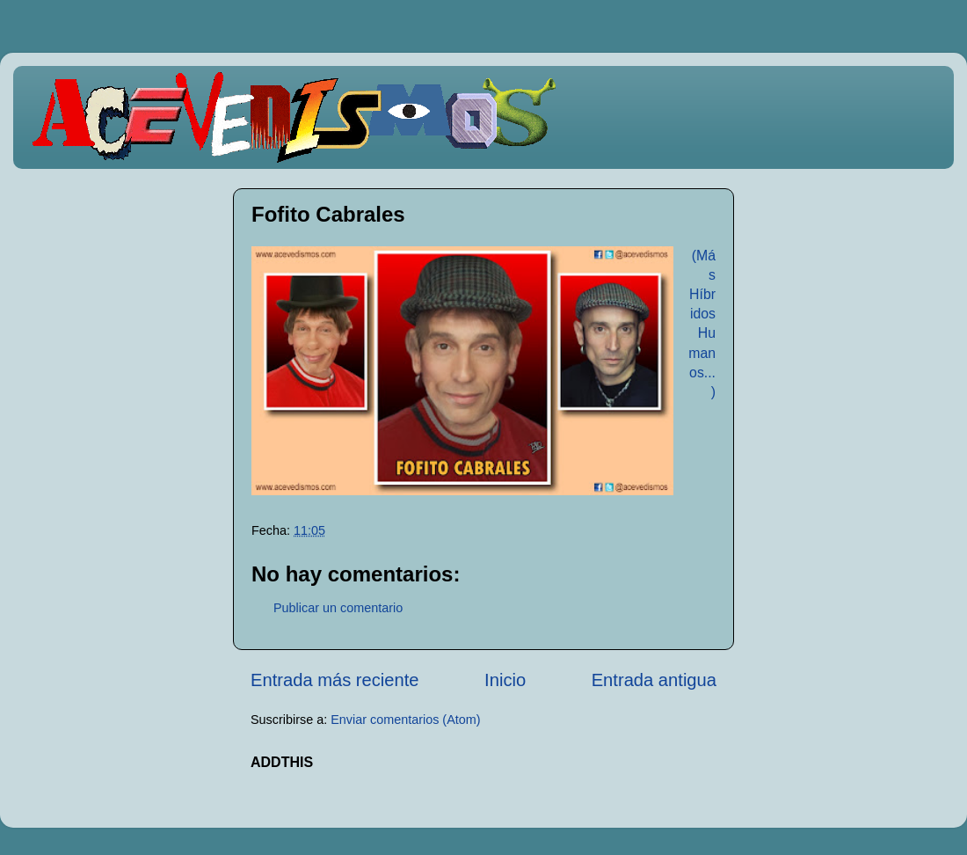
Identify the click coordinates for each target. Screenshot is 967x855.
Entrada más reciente (335, 680)
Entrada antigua (654, 680)
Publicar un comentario (338, 608)
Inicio (505, 680)
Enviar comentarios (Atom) (405, 719)
